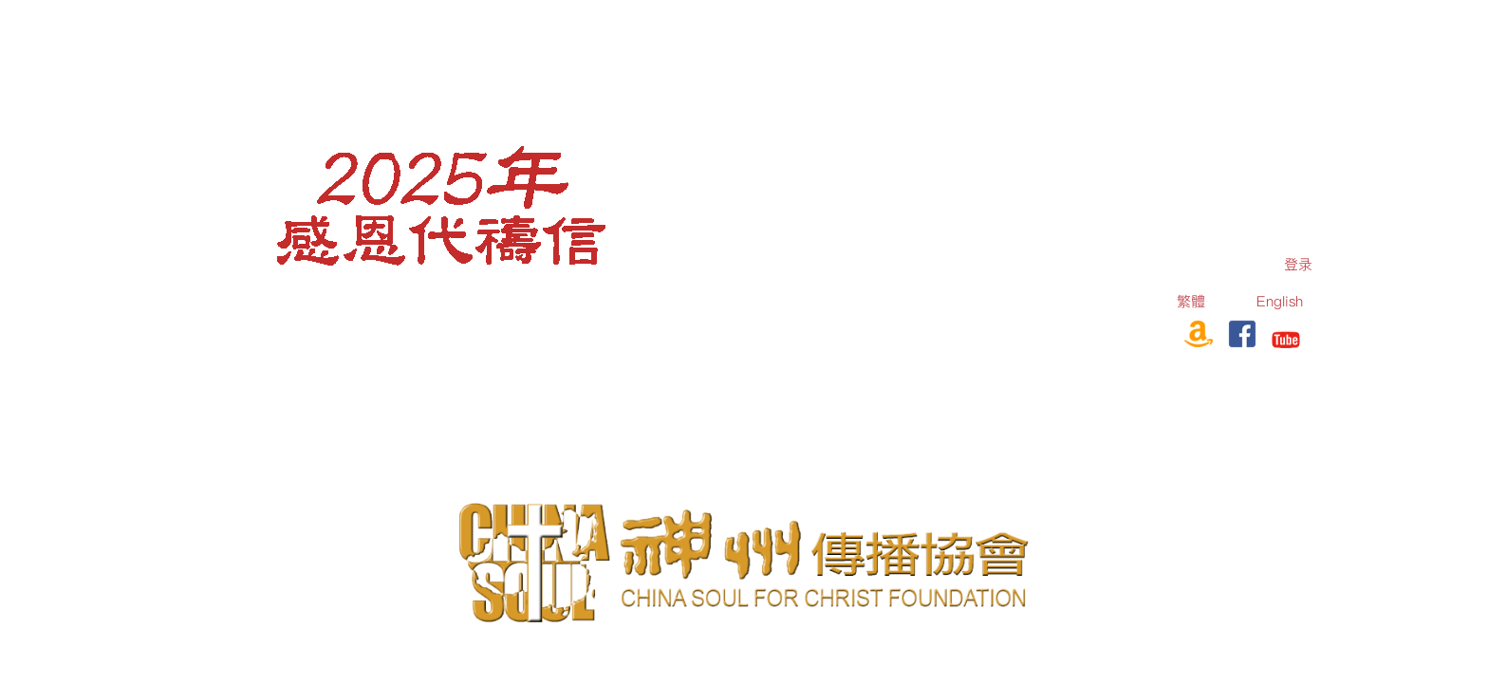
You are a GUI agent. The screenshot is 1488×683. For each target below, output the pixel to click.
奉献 (1148, 330)
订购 (1091, 330)
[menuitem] (1298, 264)
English (1279, 301)
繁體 (1191, 301)
